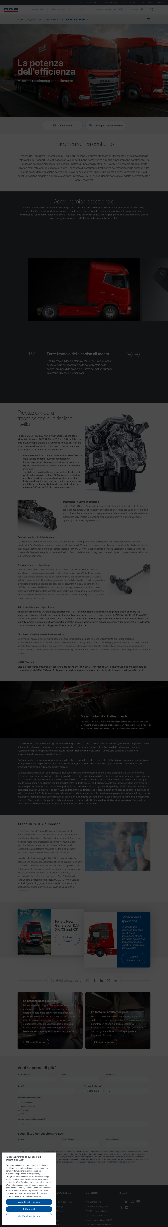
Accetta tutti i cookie (29, 1202)
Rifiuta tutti (29, 1209)
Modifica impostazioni (29, 1216)
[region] (29, 1189)
